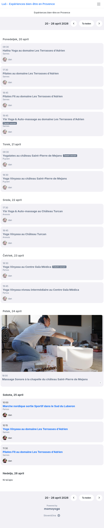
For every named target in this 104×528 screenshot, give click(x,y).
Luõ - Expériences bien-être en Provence (28, 4)
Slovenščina (52, 515)
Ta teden (86, 23)
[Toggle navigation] (98, 4)
